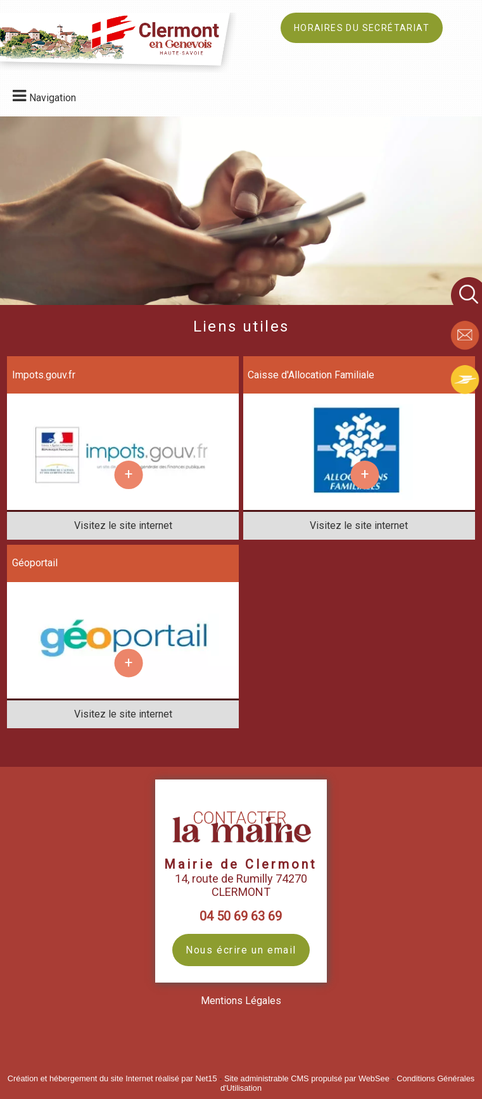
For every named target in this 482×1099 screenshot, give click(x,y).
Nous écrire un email (241, 950)
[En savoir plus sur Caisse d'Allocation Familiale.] (364, 474)
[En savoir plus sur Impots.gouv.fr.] (128, 474)
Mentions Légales (241, 1001)
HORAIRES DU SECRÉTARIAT (361, 28)
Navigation (52, 98)
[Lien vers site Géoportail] (122, 691)
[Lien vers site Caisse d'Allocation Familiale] (358, 503)
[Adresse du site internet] (122, 526)
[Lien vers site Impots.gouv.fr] (122, 503)
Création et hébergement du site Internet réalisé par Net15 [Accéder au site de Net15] (112, 1078)
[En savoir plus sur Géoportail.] (128, 663)
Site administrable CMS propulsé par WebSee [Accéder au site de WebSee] (307, 1078)
